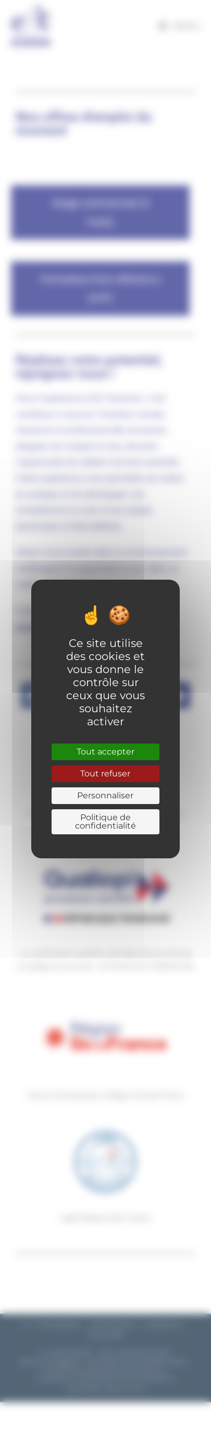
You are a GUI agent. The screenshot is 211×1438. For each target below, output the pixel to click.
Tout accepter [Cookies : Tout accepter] (105, 752)
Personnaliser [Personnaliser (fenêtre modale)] (105, 795)
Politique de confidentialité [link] (105, 821)
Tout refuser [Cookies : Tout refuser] (105, 773)
